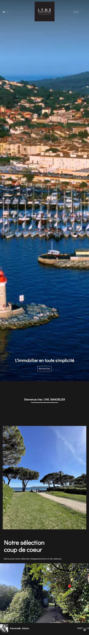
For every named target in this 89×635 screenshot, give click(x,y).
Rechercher (44, 368)
